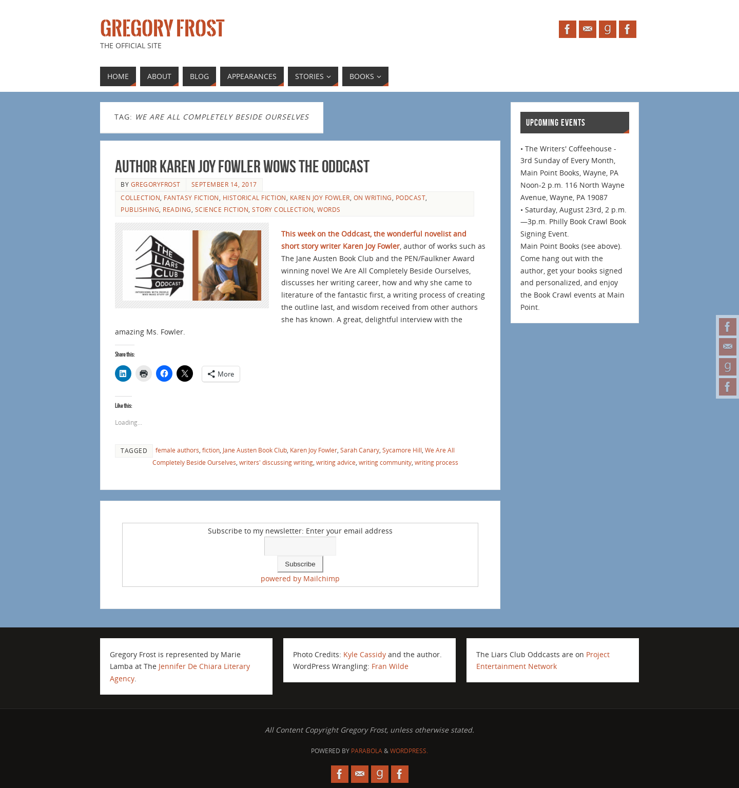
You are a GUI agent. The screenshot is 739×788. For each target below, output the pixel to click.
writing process (436, 462)
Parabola (366, 750)
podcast (411, 197)
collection (140, 197)
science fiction (222, 209)
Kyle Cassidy (364, 654)
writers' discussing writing (276, 462)
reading (177, 209)
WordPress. (409, 750)
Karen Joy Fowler (320, 197)
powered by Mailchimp (300, 578)
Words (329, 209)
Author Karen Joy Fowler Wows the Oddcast (242, 166)
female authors (177, 450)
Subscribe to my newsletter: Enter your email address (300, 531)
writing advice (336, 462)
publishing (140, 209)
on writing (373, 197)
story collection (283, 209)
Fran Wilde (390, 666)
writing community (385, 462)
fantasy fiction (191, 197)
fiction (211, 450)
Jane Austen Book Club (255, 450)
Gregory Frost (162, 29)
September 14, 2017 (224, 184)
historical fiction (254, 197)
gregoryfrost (156, 184)
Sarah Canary (359, 450)
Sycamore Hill (402, 450)
